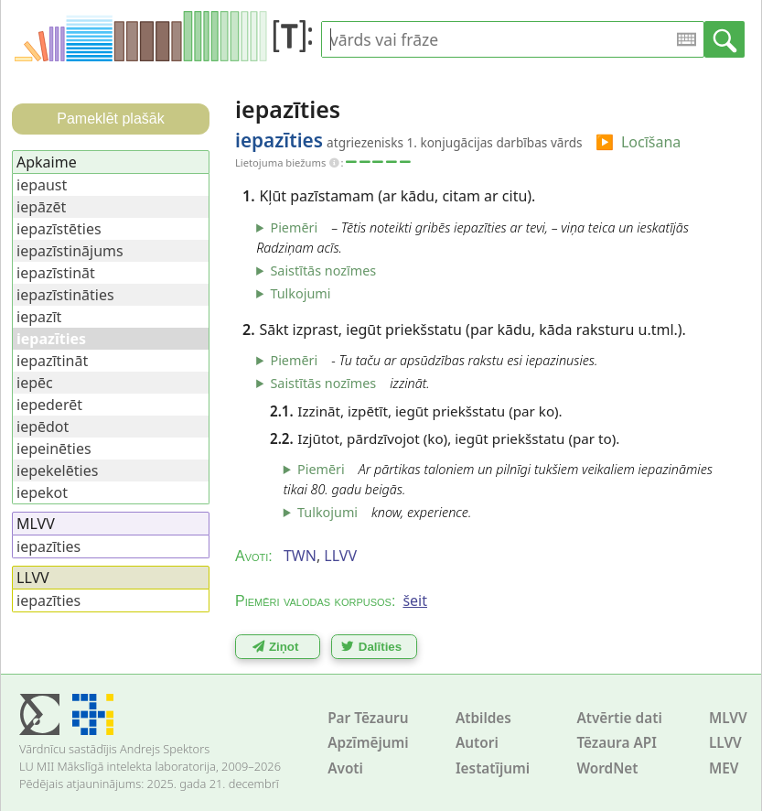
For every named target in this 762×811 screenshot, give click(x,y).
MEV (724, 768)
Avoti (345, 768)
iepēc (34, 383)
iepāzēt (41, 207)
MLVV (728, 718)
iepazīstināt (55, 273)
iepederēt (49, 405)
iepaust (41, 185)
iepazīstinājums (69, 251)
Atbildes (483, 718)
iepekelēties (57, 470)
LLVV (725, 742)
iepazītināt (52, 361)
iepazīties (48, 546)
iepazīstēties (59, 229)
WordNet (607, 768)
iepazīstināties (65, 295)
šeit (414, 600)
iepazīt (38, 317)
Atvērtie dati (618, 718)
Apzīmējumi (368, 742)
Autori (477, 742)
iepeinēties (53, 448)
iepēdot (42, 426)
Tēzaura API (616, 742)
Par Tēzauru (367, 718)
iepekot (42, 492)
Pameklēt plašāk (110, 118)
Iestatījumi (493, 768)
